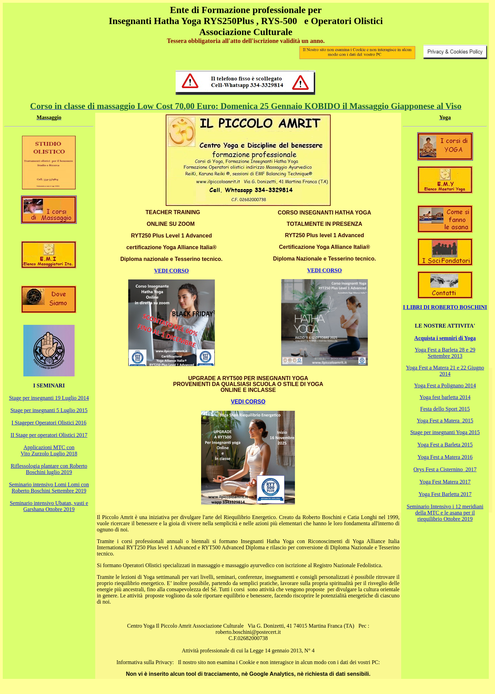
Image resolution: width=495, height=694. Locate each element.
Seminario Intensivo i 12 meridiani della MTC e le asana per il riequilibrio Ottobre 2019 (445, 513)
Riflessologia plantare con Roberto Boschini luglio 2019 (49, 469)
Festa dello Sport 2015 (445, 409)
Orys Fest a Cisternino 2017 (445, 469)
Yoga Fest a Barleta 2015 (445, 445)
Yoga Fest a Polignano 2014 (445, 385)
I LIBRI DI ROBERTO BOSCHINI (445, 307)
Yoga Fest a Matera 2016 (445, 457)
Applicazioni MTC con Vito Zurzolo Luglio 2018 (49, 450)
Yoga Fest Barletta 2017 (444, 494)
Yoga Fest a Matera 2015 (445, 420)
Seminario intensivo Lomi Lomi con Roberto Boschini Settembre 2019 (49, 488)
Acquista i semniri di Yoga (445, 338)
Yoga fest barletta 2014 (445, 397)
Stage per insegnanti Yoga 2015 (445, 432)
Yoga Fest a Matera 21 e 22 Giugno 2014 (445, 371)
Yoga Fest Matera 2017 (445, 482)
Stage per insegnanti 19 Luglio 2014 (49, 398)
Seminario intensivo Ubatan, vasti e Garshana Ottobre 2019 (49, 506)
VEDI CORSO (171, 271)
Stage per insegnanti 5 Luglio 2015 (48, 410)
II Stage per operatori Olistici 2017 (49, 435)
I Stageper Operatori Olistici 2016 (49, 423)
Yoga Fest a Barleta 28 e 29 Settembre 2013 (445, 353)
